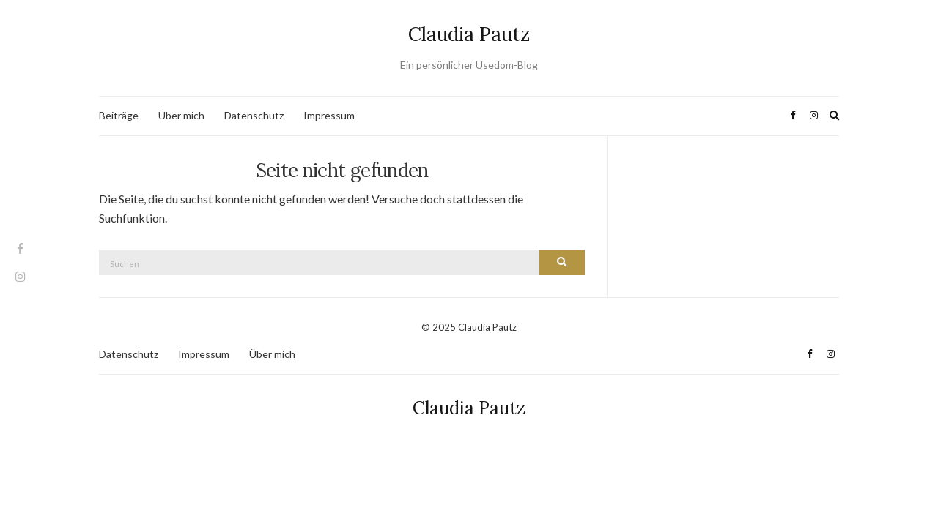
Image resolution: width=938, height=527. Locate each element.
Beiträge (119, 115)
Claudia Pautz (469, 34)
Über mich (181, 115)
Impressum (329, 115)
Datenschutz (254, 115)
